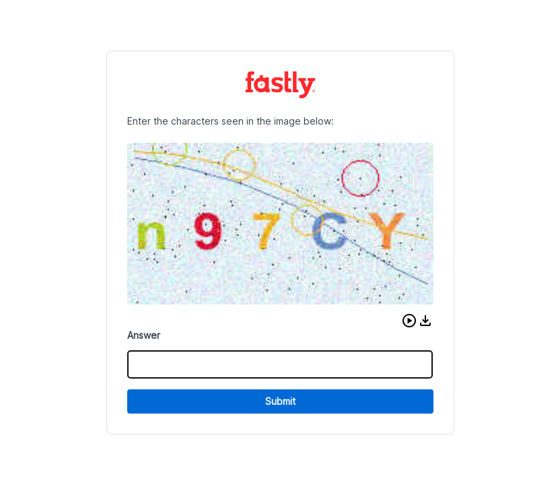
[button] (409, 321)
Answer (143, 335)
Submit (280, 401)
